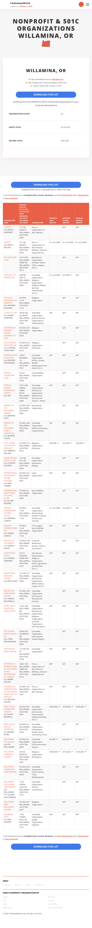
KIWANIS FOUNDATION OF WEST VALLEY (9, 513)
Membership (83, 196)
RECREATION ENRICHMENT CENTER (9, 594)
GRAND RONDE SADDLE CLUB (10, 460)
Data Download (11, 199)
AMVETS (7, 228)
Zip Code (51, 898)
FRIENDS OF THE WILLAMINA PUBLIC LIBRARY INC (9, 429)
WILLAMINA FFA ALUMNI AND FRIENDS (9, 785)
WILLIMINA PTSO (8, 816)
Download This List (46, 95)
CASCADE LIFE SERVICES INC (10, 277)
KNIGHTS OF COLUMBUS (9, 542)
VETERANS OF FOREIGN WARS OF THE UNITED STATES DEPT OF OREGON (10, 692)
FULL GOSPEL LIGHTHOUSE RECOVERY (9, 446)
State (5, 905)
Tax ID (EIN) (52, 905)
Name (5, 898)
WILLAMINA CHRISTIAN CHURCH (9, 755)
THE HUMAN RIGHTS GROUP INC (10, 635)
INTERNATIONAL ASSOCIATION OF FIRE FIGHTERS (10, 478)
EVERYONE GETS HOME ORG (10, 357)
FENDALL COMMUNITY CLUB (9, 376)
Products (6, 886)
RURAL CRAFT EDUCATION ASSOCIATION (9, 609)
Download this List (46, 848)
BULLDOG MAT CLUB (10, 259)
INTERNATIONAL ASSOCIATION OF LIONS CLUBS (10, 495)
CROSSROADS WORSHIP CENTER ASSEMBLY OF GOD (10, 334)
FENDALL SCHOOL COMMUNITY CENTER (9, 390)
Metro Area (7, 909)
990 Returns (57, 79)
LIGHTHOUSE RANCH (9, 555)
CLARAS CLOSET (10, 314)
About (17, 886)
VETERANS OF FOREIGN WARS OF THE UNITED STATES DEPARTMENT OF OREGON (10, 671)
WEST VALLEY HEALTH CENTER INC (9, 728)
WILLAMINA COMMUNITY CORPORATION (10, 770)
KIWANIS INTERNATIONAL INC (10, 529)
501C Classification (55, 909)
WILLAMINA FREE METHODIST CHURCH (9, 807)
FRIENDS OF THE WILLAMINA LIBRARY (9, 410)
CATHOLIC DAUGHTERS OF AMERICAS (10, 301)
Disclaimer (39, 886)
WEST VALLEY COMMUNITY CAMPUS (9, 710)
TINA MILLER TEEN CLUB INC (10, 651)
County (51, 902)
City (4, 902)
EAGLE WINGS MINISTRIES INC (10, 344)
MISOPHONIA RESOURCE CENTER (9, 577)
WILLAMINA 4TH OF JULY (9, 741)
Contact (27, 886)
